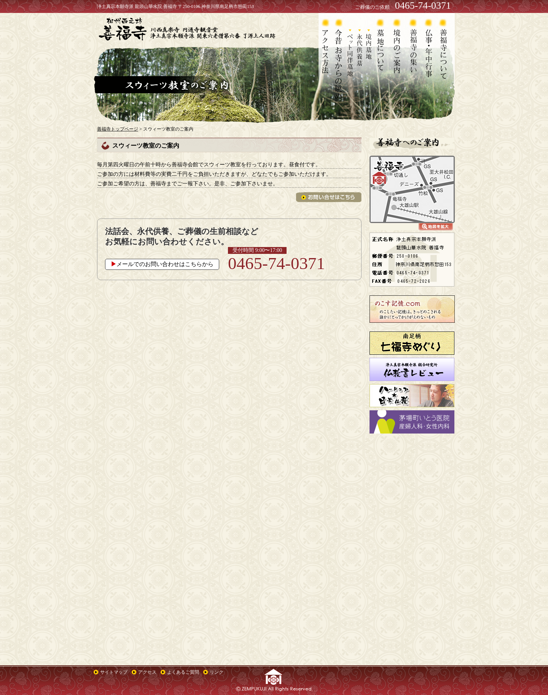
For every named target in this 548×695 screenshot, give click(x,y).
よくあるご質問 (183, 672)
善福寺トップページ (117, 129)
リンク (216, 672)
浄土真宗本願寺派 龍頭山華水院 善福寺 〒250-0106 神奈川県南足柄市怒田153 (175, 6)
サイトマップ (113, 672)
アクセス (147, 672)
